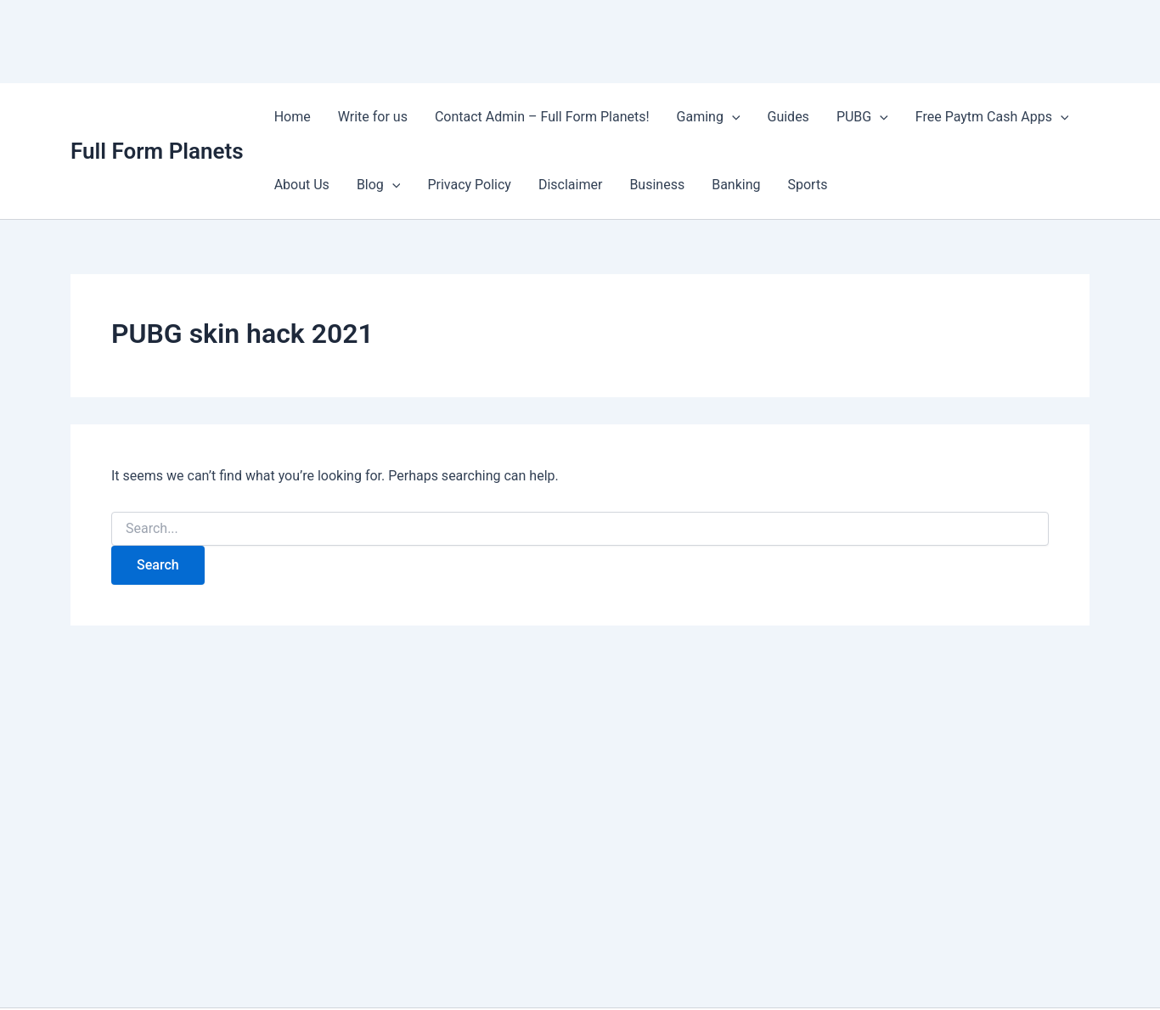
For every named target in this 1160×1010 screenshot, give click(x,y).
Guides (788, 117)
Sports (808, 185)
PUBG (862, 117)
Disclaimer (570, 185)
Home (292, 117)
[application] (732, 117)
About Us (301, 185)
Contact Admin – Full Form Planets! (542, 117)
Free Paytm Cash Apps (992, 117)
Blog (379, 185)
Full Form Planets (157, 151)
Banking (736, 185)
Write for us (373, 117)
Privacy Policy (469, 185)
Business (656, 185)
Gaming (708, 117)
